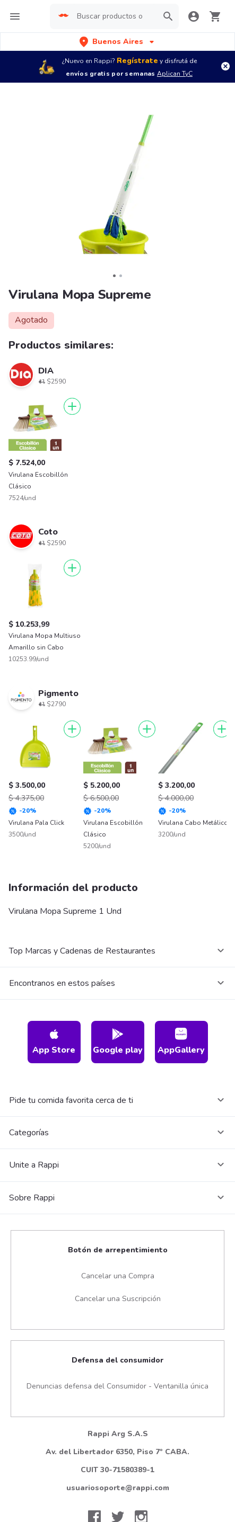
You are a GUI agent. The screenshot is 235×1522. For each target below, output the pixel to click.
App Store (53, 1042)
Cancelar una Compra (117, 1276)
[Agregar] (72, 406)
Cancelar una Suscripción (118, 1299)
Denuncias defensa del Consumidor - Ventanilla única (117, 1386)
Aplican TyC (175, 73)
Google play (118, 1042)
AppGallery (181, 1042)
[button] (117, 41)
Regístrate (137, 61)
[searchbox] (114, 16)
